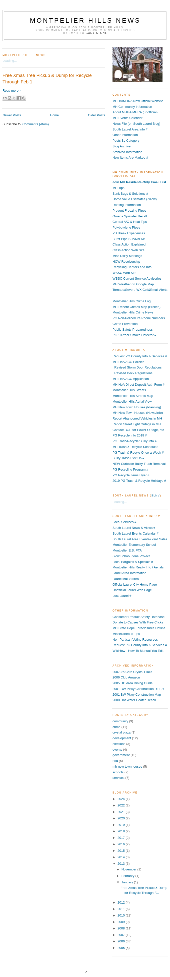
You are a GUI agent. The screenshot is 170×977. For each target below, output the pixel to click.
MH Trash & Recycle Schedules (135, 447)
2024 (122, 799)
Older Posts (96, 115)
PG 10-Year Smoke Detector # (134, 335)
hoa (115, 761)
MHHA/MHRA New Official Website (137, 101)
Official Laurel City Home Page (134, 584)
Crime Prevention (125, 324)
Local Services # (124, 522)
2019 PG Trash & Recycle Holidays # (139, 481)
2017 (122, 838)
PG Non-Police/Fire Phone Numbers (138, 318)
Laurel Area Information (129, 573)
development (121, 738)
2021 (122, 812)
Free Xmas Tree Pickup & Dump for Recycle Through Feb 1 (47, 78)
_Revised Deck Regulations (132, 373)
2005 (122, 948)
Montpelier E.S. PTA (127, 550)
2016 (122, 844)
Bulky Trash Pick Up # (128, 458)
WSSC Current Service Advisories (137, 278)
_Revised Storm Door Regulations (137, 367)
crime (116, 727)
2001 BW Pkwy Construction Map (136, 694)
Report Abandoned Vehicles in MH (137, 418)
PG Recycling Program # (130, 469)
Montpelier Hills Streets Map (132, 396)
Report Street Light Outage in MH (136, 424)
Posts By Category (126, 140)
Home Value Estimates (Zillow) (134, 199)
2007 (122, 935)
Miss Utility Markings (127, 256)
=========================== (138, 295)
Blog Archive (121, 146)
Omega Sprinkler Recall (129, 216)
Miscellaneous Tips (126, 634)
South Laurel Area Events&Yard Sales (139, 539)
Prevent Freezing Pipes (129, 210)
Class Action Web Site (128, 250)
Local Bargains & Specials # (132, 562)
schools (118, 772)
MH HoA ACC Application (130, 379)
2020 (122, 818)
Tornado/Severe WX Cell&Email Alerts (140, 290)
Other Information (125, 135)
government (121, 755)
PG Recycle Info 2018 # (129, 435)
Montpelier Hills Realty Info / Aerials (138, 567)
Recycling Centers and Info (132, 267)
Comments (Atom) (35, 124)
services (118, 778)
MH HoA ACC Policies (128, 362)
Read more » (11, 90)
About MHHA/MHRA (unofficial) (135, 112)
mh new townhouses (127, 766)
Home (54, 115)
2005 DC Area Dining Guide (132, 683)
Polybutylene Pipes (126, 227)
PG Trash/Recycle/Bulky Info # (134, 441)
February (129, 876)
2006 (122, 941)
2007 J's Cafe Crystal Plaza (132, 672)
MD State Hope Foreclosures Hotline (139, 628)
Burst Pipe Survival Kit (128, 239)
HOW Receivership (126, 261)
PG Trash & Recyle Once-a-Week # (138, 452)
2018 (122, 831)
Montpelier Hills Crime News (132, 312)
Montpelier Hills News (85, 20)
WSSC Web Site (124, 273)
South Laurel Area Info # (130, 129)
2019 (122, 825)
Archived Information (127, 152)
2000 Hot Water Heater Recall (134, 700)
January (128, 882)
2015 (122, 851)
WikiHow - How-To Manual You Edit (138, 651)
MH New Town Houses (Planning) (136, 407)
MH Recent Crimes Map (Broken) (136, 307)
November (130, 869)
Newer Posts (11, 115)
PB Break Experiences (128, 233)
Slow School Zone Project (131, 556)
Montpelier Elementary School (134, 545)
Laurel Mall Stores (125, 579)
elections (118, 744)
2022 (122, 805)
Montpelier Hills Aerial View (132, 401)
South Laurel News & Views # (133, 528)
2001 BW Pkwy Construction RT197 (138, 689)
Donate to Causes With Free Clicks (137, 622)
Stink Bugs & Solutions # (130, 193)
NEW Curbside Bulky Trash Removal (139, 464)
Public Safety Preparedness (132, 329)
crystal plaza (121, 732)
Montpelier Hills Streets (129, 390)
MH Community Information (132, 107)
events (117, 749)
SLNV (155, 495)
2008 (122, 928)
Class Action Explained (129, 244)
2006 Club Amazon (126, 677)
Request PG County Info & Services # (139, 356)
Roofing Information (126, 205)
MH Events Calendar (127, 118)
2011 (122, 909)
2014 (122, 857)
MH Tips (118, 188)
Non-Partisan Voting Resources (135, 639)
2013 (122, 863)
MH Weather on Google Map (133, 284)
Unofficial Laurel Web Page (132, 590)
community (120, 721)
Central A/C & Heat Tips (129, 222)
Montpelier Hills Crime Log (131, 301)
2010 (122, 915)
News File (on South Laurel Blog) (136, 123)
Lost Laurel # (121, 596)
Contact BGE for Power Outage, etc (138, 430)
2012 (122, 902)
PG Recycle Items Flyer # (130, 475)
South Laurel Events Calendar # (135, 533)
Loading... (9, 60)
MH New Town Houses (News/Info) (137, 413)
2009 (122, 922)
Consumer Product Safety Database (138, 617)
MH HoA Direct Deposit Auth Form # (138, 384)
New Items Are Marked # (130, 157)
